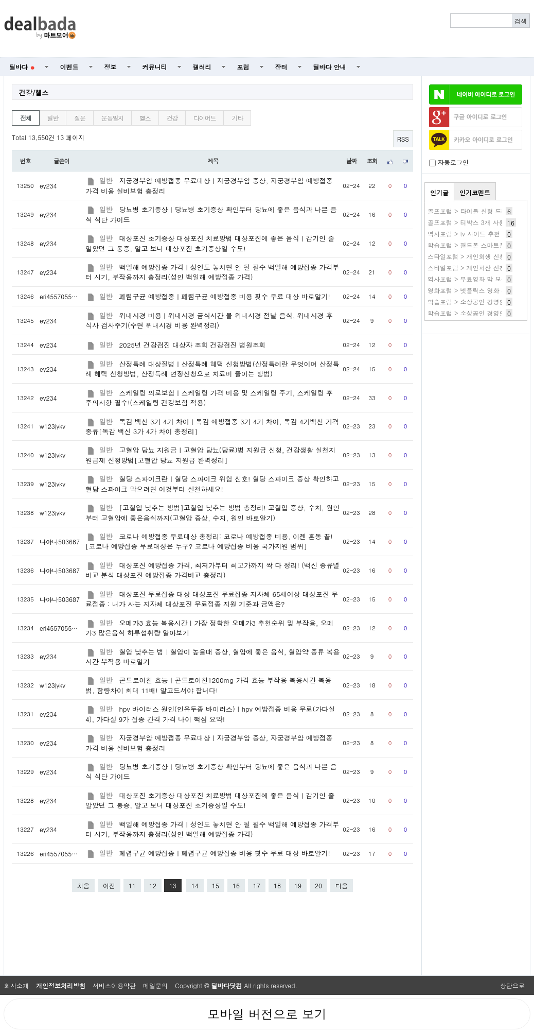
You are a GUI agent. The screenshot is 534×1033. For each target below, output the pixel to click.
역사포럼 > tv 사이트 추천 (464, 233)
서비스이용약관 (114, 985)
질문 (79, 117)
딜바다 (21, 66)
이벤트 (69, 66)
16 (236, 885)
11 (132, 885)
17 (256, 885)
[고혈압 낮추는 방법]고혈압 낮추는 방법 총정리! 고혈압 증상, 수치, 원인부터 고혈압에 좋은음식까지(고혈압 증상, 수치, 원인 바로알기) (212, 512)
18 (277, 885)
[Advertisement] (308, 28)
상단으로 (512, 985)
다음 (341, 885)
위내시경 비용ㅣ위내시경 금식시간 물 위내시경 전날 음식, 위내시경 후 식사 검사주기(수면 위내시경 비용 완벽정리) (209, 320)
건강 (172, 117)
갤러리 (202, 66)
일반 (53, 117)
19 (297, 885)
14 (195, 885)
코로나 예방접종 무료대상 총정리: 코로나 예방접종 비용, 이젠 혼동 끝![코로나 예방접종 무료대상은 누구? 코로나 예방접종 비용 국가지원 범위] (209, 541)
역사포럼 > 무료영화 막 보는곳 (471, 278)
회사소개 (16, 985)
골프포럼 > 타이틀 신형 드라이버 (474, 210)
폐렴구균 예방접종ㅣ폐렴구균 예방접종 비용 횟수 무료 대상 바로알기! (224, 296)
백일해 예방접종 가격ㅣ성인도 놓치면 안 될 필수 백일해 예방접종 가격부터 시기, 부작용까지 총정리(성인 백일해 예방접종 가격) (212, 272)
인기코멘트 (474, 192)
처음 (83, 885)
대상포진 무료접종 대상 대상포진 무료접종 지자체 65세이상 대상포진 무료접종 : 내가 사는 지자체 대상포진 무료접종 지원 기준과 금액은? (211, 599)
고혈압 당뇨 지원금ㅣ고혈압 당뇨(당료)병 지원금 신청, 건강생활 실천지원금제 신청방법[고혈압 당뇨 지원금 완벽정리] (210, 454)
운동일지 (112, 117)
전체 (25, 117)
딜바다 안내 (329, 66)
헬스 (145, 117)
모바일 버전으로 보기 (267, 1014)
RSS (403, 138)
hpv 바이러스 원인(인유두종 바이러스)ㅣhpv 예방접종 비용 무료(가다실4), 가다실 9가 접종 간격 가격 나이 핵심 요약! (210, 714)
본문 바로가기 (0, 0)
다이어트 (204, 117)
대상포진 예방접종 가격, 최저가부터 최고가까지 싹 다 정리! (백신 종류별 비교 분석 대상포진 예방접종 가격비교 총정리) (212, 570)
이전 (109, 885)
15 (215, 885)
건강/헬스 (33, 92)
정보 (110, 66)
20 (318, 885)
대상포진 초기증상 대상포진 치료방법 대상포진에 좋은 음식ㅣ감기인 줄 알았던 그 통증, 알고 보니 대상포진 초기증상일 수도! (209, 243)
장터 (281, 66)
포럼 (243, 66)
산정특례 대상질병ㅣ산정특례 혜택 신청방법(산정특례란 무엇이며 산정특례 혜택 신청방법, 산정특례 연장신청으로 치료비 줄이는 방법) (212, 368)
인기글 (439, 192)
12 (152, 885)
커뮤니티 (155, 66)
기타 (237, 117)
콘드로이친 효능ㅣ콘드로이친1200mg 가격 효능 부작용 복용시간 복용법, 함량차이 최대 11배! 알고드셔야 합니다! (208, 685)
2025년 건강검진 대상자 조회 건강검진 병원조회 (192, 345)
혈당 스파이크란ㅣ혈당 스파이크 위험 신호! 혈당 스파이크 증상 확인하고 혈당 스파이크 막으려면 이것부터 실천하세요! (212, 483)
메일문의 (155, 985)
